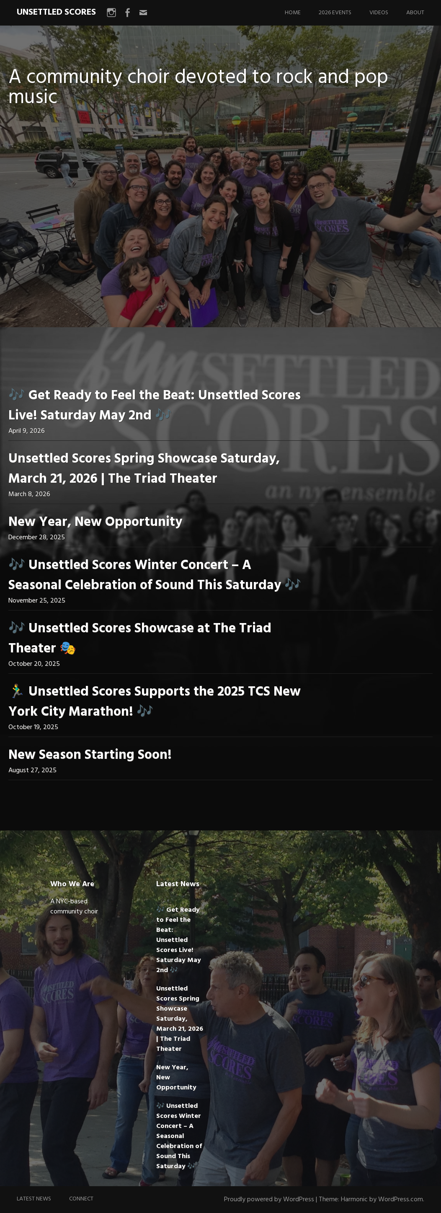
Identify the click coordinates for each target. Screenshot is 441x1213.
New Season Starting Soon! (90, 755)
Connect (81, 1199)
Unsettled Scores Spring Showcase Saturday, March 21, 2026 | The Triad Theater (144, 469)
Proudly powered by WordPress (269, 1199)
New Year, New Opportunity (95, 522)
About (415, 13)
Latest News (34, 1199)
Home (293, 13)
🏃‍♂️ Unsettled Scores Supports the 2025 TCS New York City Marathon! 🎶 (154, 702)
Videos (378, 13)
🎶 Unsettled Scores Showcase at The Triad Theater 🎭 (139, 639)
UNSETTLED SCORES (56, 12)
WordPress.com (400, 1199)
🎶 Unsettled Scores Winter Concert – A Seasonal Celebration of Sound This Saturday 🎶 (154, 575)
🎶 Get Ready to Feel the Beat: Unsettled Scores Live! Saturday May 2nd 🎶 (154, 406)
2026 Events (335, 13)
